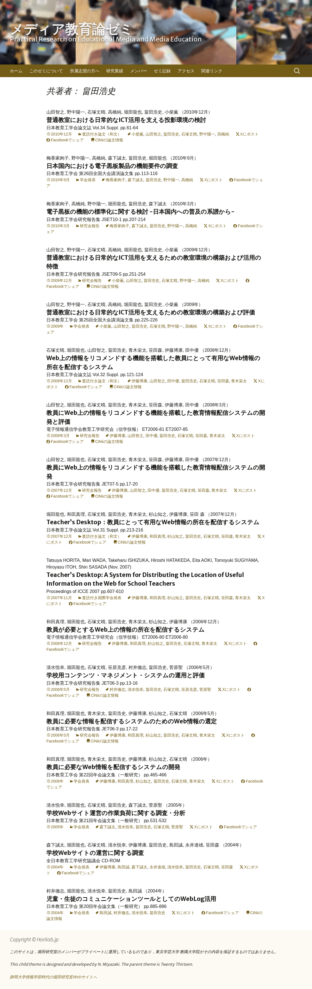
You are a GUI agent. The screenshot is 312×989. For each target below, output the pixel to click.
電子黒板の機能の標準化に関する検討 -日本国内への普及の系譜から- (140, 211)
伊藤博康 (139, 381)
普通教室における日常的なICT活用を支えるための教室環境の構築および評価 (150, 312)
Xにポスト (249, 134)
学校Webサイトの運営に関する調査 (95, 853)
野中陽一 (207, 134)
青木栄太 (239, 381)
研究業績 (114, 70)
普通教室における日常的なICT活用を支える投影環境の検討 (126, 120)
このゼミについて (46, 70)
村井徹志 (117, 689)
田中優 (173, 381)
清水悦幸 (135, 689)
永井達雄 (157, 867)
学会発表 (88, 180)
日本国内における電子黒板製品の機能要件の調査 (112, 166)
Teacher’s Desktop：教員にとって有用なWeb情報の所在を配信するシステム (152, 522)
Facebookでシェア (67, 140)
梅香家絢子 (115, 180)
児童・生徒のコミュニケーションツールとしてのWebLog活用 (131, 899)
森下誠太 (135, 180)
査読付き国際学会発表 (101, 597)
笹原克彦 (189, 689)
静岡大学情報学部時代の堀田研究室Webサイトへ (53, 976)
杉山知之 (175, 536)
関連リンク (211, 70)
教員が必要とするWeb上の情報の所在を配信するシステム (125, 629)
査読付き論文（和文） (101, 134)
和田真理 (157, 536)
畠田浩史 (171, 134)
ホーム (16, 70)
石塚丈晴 (189, 134)
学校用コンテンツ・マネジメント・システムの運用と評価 (125, 675)
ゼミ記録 (162, 70)
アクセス (186, 70)
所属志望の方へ (85, 70)
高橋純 (223, 134)
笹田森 (223, 381)
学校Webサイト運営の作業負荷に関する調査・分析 (115, 813)
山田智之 (153, 134)
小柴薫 (137, 134)
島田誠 (123, 867)
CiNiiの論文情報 (109, 140)
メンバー (138, 70)
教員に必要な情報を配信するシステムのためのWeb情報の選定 (131, 721)
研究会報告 (90, 226)
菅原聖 (205, 689)
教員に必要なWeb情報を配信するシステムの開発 (113, 767)
